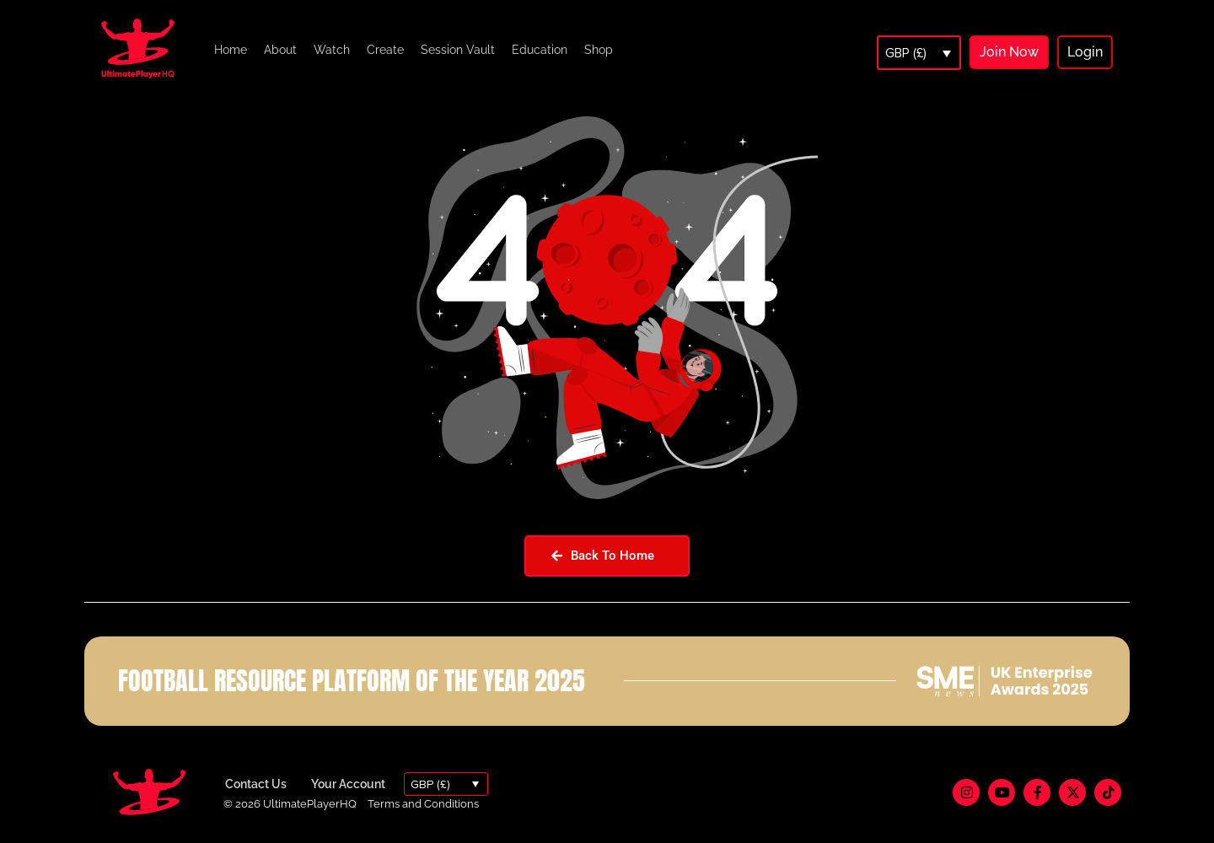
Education (539, 49)
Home (230, 49)
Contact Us (256, 784)
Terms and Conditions (423, 803)
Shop (598, 49)
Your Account (348, 784)
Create (385, 49)
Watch (332, 49)
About (280, 49)
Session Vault (458, 49)
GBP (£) (906, 53)
